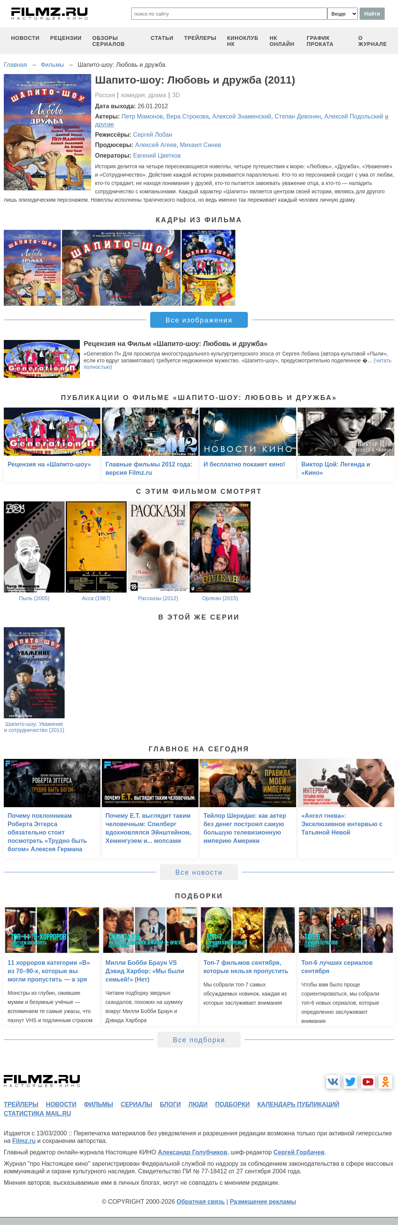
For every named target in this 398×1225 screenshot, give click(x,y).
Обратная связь (201, 1201)
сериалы (136, 1104)
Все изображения (198, 320)
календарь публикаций (298, 1104)
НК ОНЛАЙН (282, 41)
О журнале (372, 41)
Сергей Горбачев (298, 1152)
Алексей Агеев (155, 145)
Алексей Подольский (353, 116)
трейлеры (200, 38)
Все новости (199, 872)
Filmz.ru (23, 1141)
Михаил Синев (200, 145)
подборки (232, 1104)
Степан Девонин (297, 116)
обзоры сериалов (108, 41)
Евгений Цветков (157, 155)
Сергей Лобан (152, 134)
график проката (320, 41)
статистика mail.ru (37, 1113)
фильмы (98, 1104)
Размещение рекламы (263, 1201)
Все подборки (199, 1040)
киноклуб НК (242, 41)
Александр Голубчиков (192, 1152)
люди (198, 1104)
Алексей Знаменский (241, 116)
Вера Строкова (187, 116)
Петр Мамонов (142, 116)
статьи (162, 38)
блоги (170, 1104)
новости (25, 38)
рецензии (66, 38)
